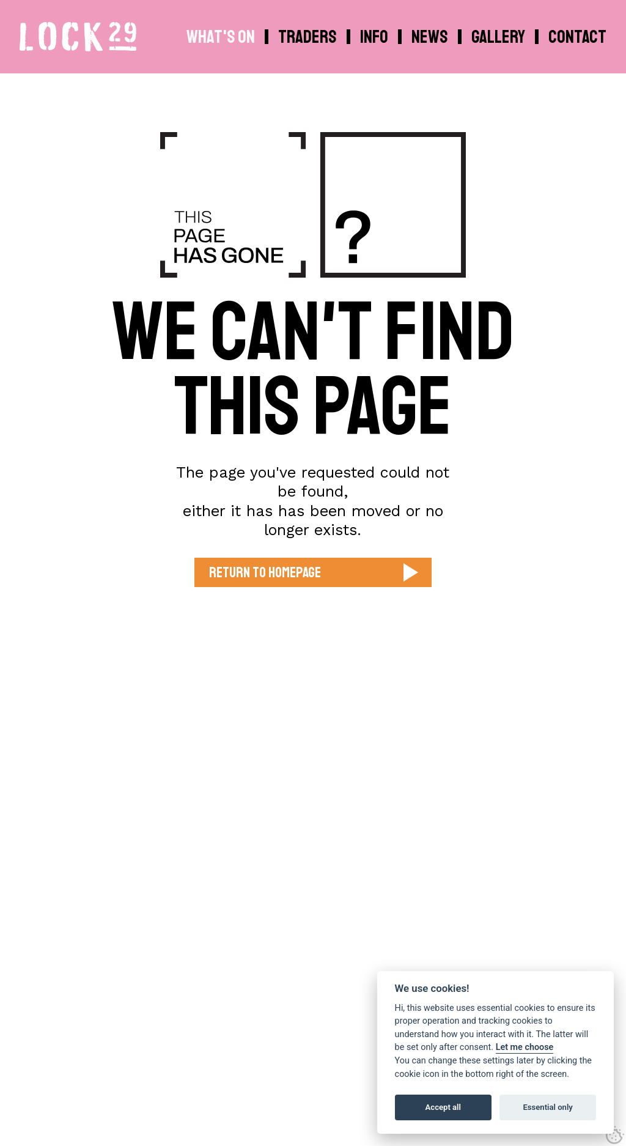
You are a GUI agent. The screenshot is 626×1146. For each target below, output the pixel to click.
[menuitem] (376, 36)
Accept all (443, 1107)
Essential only (547, 1107)
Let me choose (525, 1047)
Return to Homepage (265, 572)
